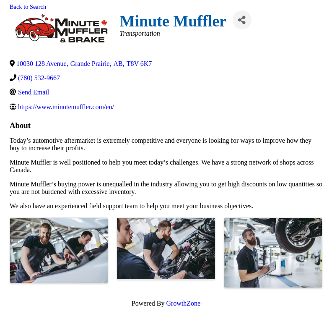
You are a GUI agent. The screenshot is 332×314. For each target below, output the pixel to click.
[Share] (242, 19)
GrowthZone (183, 303)
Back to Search (28, 6)
